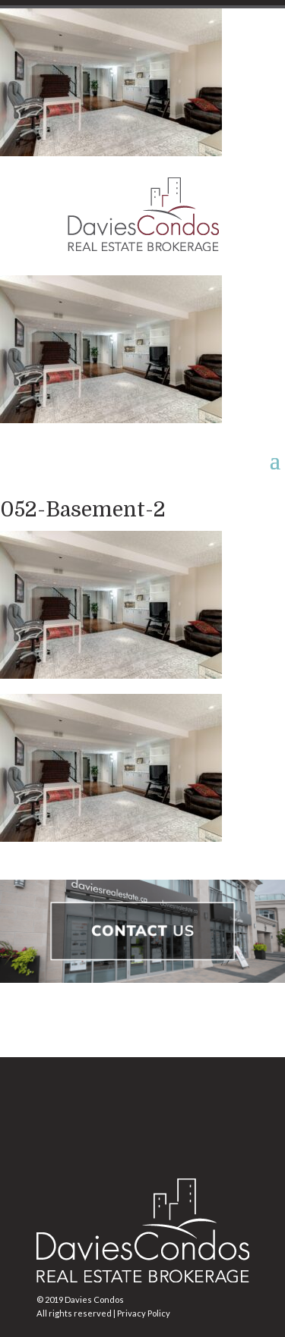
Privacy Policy (143, 1313)
